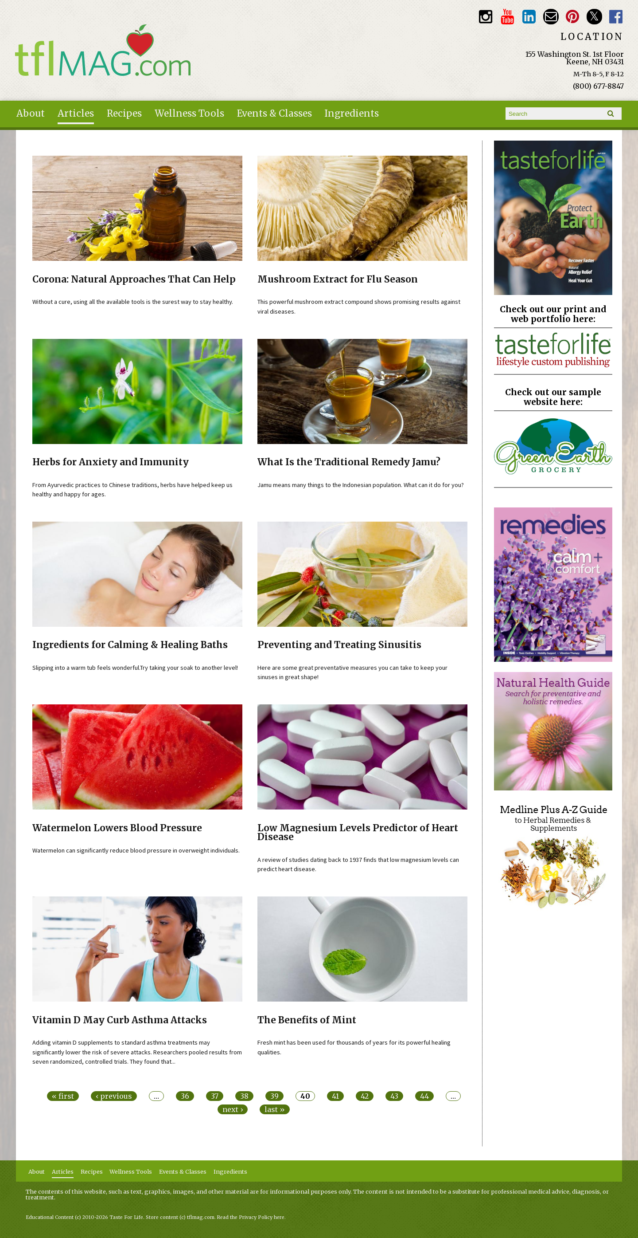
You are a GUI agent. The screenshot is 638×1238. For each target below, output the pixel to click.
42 (365, 1096)
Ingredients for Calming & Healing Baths (130, 645)
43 (394, 1096)
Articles (76, 113)
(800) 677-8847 (598, 86)
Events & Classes (274, 113)
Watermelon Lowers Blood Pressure (117, 828)
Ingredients (351, 113)
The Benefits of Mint (306, 1020)
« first (63, 1096)
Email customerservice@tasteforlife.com (551, 16)
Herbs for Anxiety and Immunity (110, 462)
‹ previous (114, 1096)
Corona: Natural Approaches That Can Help (134, 279)
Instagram (485, 16)
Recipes (124, 113)
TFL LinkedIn (529, 16)
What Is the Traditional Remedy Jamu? (348, 462)
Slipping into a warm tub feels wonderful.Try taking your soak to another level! (135, 668)
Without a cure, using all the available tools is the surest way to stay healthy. (132, 302)
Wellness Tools (189, 113)
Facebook (616, 16)
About (30, 113)
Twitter (594, 16)
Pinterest (572, 16)
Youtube (507, 16)
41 (335, 1096)
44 (424, 1096)
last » (275, 1109)
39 (274, 1096)
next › (232, 1109)
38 (244, 1096)
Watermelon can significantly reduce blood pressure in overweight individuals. (136, 850)
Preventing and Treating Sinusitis (339, 645)
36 (185, 1096)
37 (214, 1096)
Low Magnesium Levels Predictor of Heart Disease (357, 832)
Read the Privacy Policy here (250, 1217)
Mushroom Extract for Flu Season (337, 279)
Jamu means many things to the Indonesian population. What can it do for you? (360, 485)
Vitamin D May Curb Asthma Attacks (119, 1020)
